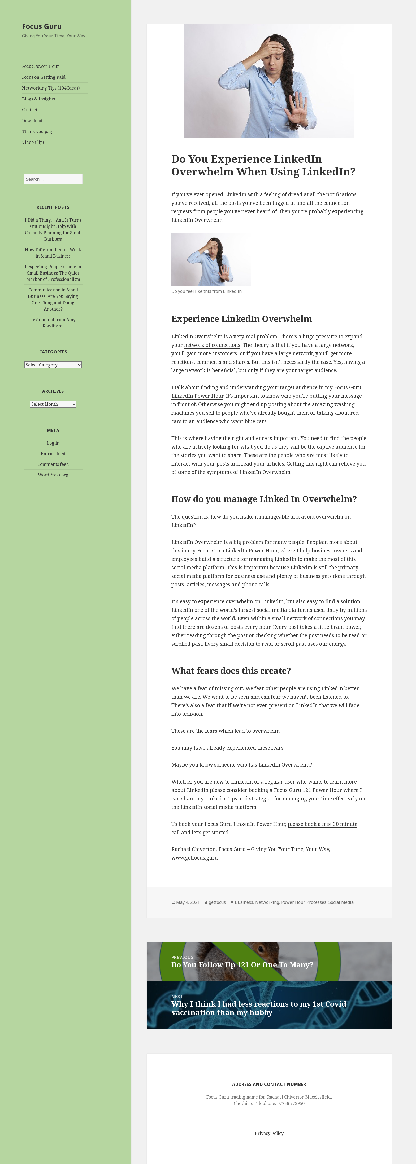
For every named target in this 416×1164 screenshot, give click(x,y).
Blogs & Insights (38, 99)
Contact (29, 110)
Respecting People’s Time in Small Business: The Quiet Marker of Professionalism (53, 273)
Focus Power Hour (40, 66)
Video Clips (33, 142)
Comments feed (53, 464)
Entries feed (53, 454)
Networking (267, 902)
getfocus (217, 902)
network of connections (212, 345)
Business (244, 902)
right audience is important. (265, 438)
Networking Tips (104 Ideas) (51, 88)
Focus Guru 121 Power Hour (308, 790)
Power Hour (292, 902)
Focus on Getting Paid (44, 77)
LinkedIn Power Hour (197, 395)
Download (32, 120)
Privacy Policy (269, 1133)
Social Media (341, 902)
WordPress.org (53, 475)
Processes (316, 902)
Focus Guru (42, 26)
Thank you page (38, 131)
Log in (53, 443)
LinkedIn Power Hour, (252, 550)
